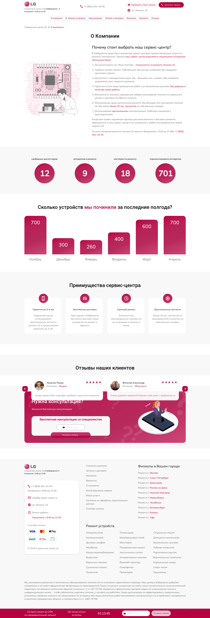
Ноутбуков (91, 547)
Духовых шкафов (95, 542)
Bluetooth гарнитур (130, 562)
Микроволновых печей (132, 537)
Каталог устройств (76, 18)
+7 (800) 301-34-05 (94, 6)
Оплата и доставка (114, 18)
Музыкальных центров (165, 542)
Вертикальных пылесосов (167, 557)
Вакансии (131, 18)
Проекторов (126, 572)
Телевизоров (126, 532)
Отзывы (155, 18)
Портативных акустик (165, 552)
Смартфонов (126, 567)
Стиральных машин (164, 532)
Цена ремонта (95, 18)
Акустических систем (131, 552)
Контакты (143, 18)
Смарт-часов (160, 567)
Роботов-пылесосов (163, 547)
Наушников (159, 572)
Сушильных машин (96, 567)
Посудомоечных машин (132, 547)
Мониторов (126, 542)
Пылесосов (92, 572)
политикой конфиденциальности (90, 433)
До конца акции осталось (76, 613)
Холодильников (94, 532)
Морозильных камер (164, 562)
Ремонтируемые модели (99, 490)
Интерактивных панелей (133, 557)
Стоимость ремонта (96, 465)
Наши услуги (93, 495)
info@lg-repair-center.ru (42, 498)
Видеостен (91, 557)
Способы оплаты (95, 508)
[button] (25, 389)
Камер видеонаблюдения (100, 552)
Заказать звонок (170, 5)
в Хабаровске (52, 9)
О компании (56, 18)
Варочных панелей (96, 562)
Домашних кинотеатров (166, 537)
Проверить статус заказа (141, 5)
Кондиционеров (94, 537)
